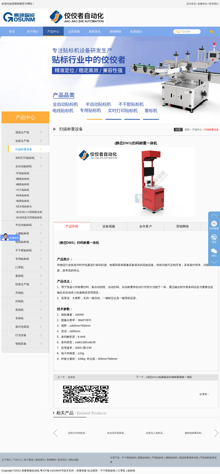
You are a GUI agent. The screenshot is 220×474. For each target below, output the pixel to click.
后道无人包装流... (155, 433)
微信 (214, 252)
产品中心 (53, 31)
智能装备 (20, 343)
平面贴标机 (22, 173)
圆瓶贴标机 (22, 178)
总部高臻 (74, 31)
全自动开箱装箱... (116, 433)
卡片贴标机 (22, 189)
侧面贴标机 (22, 184)
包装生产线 (22, 140)
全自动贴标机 (23, 166)
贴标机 (131, 470)
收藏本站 (202, 3)
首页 (12, 31)
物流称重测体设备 (188, 457)
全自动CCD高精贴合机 (28, 211)
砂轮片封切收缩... (77, 433)
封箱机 (19, 301)
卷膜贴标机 (22, 200)
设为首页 (191, 3)
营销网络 (115, 31)
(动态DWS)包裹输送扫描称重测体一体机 (169, 377)
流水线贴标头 (23, 206)
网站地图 (74, 459)
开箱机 (19, 292)
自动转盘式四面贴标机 (28, 217)
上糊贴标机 (22, 233)
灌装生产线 (22, 132)
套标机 (19, 275)
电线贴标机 (22, 241)
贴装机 (71, 377)
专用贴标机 (22, 258)
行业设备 (20, 335)
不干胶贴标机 (23, 250)
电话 (214, 238)
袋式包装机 (22, 326)
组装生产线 (22, 284)
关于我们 (32, 31)
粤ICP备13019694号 (52, 470)
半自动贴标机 (23, 224)
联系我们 (214, 3)
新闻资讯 (95, 31)
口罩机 (19, 267)
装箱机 (19, 309)
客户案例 (29, 459)
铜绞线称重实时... (194, 433)
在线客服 (214, 225)
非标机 (19, 318)
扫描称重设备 (23, 149)
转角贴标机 (22, 195)
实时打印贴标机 (25, 157)
